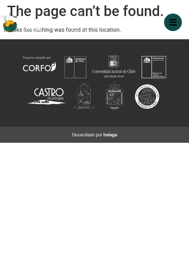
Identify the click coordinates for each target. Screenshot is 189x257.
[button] (173, 22)
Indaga (110, 134)
